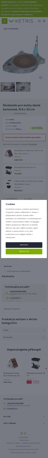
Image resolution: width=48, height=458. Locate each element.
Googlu (36, 222)
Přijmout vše (24, 251)
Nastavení (24, 245)
